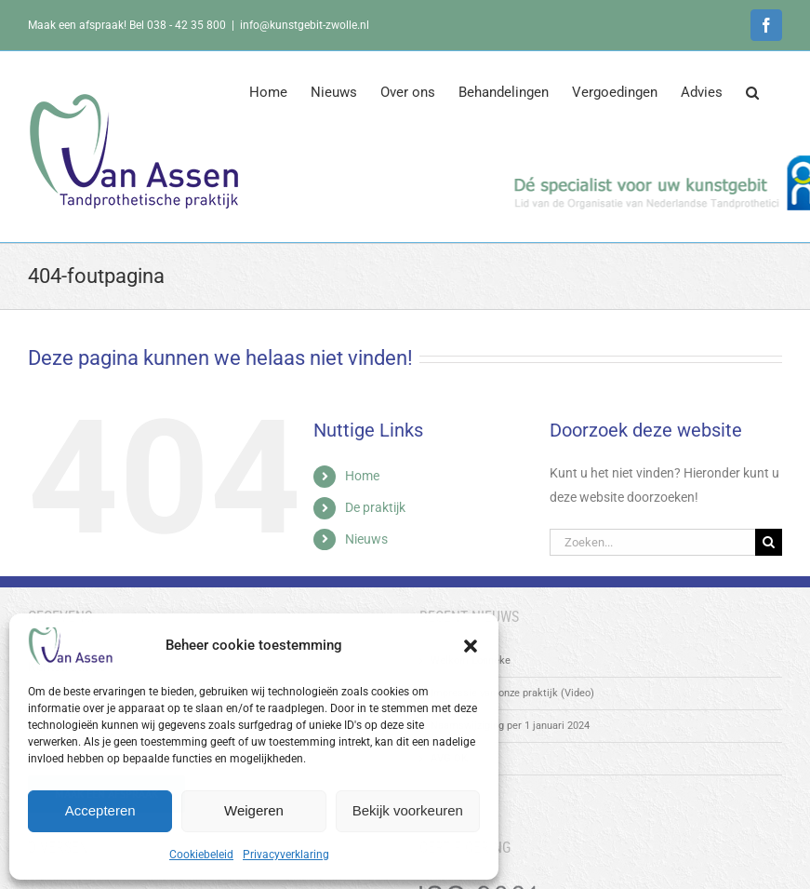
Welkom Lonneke (471, 660)
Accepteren (100, 810)
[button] (470, 646)
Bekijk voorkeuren (407, 810)
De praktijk (375, 507)
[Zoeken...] (652, 542)
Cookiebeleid (201, 854)
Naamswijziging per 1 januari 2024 (510, 726)
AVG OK (449, 758)
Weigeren (254, 810)
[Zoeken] (768, 542)
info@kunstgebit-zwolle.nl (304, 25)
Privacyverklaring (286, 854)
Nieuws (366, 539)
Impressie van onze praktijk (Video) (512, 693)
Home (362, 475)
